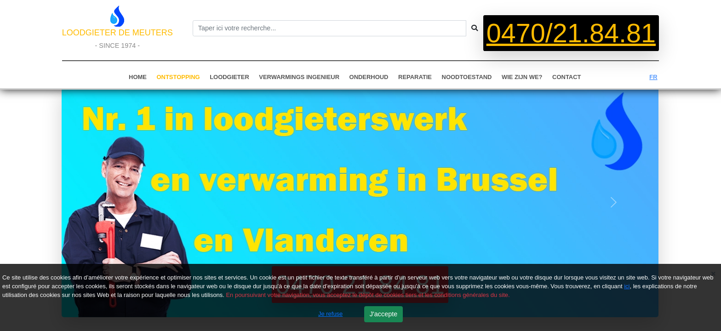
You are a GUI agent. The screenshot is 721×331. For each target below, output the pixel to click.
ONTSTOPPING (178, 77)
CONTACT (566, 77)
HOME (138, 77)
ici (626, 286)
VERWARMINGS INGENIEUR (299, 77)
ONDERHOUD (369, 77)
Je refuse (330, 313)
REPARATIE (415, 77)
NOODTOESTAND (467, 77)
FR (653, 77)
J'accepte (383, 314)
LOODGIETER (229, 77)
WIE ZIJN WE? (522, 77)
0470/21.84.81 (571, 33)
